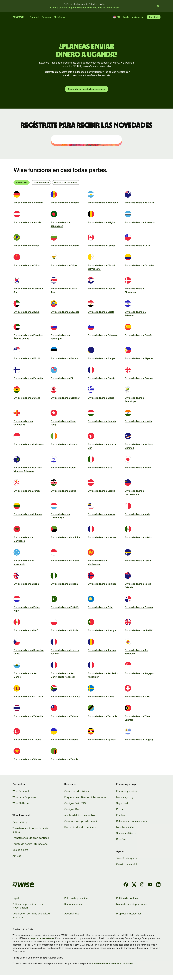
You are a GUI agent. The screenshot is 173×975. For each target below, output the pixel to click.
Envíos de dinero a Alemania (28, 202)
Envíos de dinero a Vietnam (28, 759)
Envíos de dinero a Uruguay (139, 739)
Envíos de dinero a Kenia (63, 490)
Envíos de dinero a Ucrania (64, 739)
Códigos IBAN (72, 809)
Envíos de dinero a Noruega (102, 583)
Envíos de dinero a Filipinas (139, 358)
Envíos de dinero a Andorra (65, 202)
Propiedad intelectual (128, 913)
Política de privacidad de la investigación (28, 906)
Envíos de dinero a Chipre (64, 265)
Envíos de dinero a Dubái (26, 311)
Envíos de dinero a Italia (100, 467)
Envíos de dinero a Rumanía (102, 650)
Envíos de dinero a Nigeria (64, 583)
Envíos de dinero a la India (138, 421)
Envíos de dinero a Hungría (102, 421)
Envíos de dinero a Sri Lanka (28, 696)
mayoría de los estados (42, 938)
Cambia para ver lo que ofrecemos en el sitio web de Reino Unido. (84, 7)
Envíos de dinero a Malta (137, 514)
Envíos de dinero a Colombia (139, 265)
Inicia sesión (138, 17)
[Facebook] (126, 885)
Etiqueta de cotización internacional (85, 797)
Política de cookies (127, 898)
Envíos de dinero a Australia (139, 202)
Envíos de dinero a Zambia (64, 759)
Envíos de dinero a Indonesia (29, 444)
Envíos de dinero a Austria (27, 222)
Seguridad (122, 803)
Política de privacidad (76, 898)
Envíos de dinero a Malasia (101, 514)
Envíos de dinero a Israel (63, 467)
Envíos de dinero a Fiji (62, 378)
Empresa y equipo (126, 791)
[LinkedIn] (158, 885)
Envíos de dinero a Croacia (101, 288)
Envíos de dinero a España (138, 335)
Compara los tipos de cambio (81, 821)
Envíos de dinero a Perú (26, 630)
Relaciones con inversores (131, 821)
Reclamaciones (73, 904)
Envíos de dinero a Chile (137, 245)
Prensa (120, 809)
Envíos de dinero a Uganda (102, 739)
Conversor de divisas (76, 791)
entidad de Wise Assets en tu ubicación (112, 963)
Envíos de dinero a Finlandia (28, 378)
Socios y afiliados (126, 833)
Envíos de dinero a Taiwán (64, 716)
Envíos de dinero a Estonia (64, 358)
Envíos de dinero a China (26, 265)
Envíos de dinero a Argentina (103, 202)
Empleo (120, 815)
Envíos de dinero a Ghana (27, 397)
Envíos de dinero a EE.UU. (27, 358)
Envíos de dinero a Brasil (26, 245)
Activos (16, 856)
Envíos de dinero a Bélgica (101, 222)
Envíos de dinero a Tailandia (28, 716)
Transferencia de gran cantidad (30, 838)
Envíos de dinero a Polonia (64, 630)
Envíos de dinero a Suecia (101, 696)
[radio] (41, 182)
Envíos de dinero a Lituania (28, 514)
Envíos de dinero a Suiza (137, 696)
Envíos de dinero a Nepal (26, 583)
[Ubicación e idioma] (116, 17)
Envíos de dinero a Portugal (102, 630)
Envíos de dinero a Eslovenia (102, 335)
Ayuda (125, 17)
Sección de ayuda (126, 858)
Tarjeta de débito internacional (30, 844)
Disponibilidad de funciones (80, 827)
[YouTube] (150, 885)
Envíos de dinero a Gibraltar (65, 397)
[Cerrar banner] (157, 6)
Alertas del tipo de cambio (79, 815)
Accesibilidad (71, 913)
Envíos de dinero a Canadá (101, 245)
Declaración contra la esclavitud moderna (31, 915)
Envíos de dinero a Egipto (101, 311)
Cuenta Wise (19, 822)
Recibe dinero (20, 850)
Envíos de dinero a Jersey (27, 490)
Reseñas (121, 839)
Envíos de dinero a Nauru (138, 560)
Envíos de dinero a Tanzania (102, 716)
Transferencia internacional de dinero (30, 830)
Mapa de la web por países (131, 904)
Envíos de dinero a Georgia (139, 378)
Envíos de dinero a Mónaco (65, 560)
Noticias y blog (125, 797)
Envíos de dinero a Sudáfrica (65, 696)
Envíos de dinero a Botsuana (139, 222)
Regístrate (154, 17)
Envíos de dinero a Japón (138, 467)
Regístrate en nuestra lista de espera (86, 89)
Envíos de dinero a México (138, 537)
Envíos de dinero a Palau (100, 607)
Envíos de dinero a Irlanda (64, 444)
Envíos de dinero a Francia (101, 378)
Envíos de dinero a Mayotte (102, 537)
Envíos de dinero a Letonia (101, 490)
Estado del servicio (127, 864)
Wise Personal (20, 791)
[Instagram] (142, 885)
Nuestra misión (125, 827)
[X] (134, 885)
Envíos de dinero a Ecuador (65, 311)
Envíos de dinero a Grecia (101, 397)
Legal (15, 898)
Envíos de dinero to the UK (138, 630)
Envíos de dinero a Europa (101, 358)
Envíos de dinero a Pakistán (65, 607)
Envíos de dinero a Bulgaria (65, 245)
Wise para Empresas (24, 797)
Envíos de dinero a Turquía (27, 739)
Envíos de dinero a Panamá (139, 607)
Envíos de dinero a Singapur (139, 673)
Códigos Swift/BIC (75, 803)
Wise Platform (20, 803)
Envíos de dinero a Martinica (65, 537)
